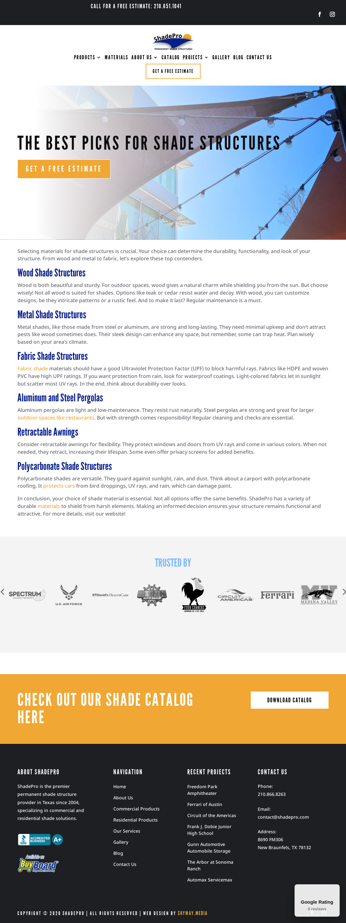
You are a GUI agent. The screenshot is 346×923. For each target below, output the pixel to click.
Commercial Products (136, 809)
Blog (118, 853)
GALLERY (221, 58)
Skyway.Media (193, 913)
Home (119, 786)
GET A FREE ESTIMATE (64, 169)
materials (48, 506)
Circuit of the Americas (211, 815)
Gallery (120, 842)
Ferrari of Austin (204, 804)
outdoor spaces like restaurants (55, 417)
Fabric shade (32, 368)
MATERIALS (116, 58)
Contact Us (124, 864)
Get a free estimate (173, 71)
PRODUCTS (84, 58)
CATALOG (171, 58)
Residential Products (135, 820)
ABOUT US (141, 58)
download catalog (289, 700)
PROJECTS (193, 58)
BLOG (238, 58)
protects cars (59, 485)
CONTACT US (259, 58)
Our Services (126, 831)
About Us (123, 798)
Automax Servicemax (209, 880)
